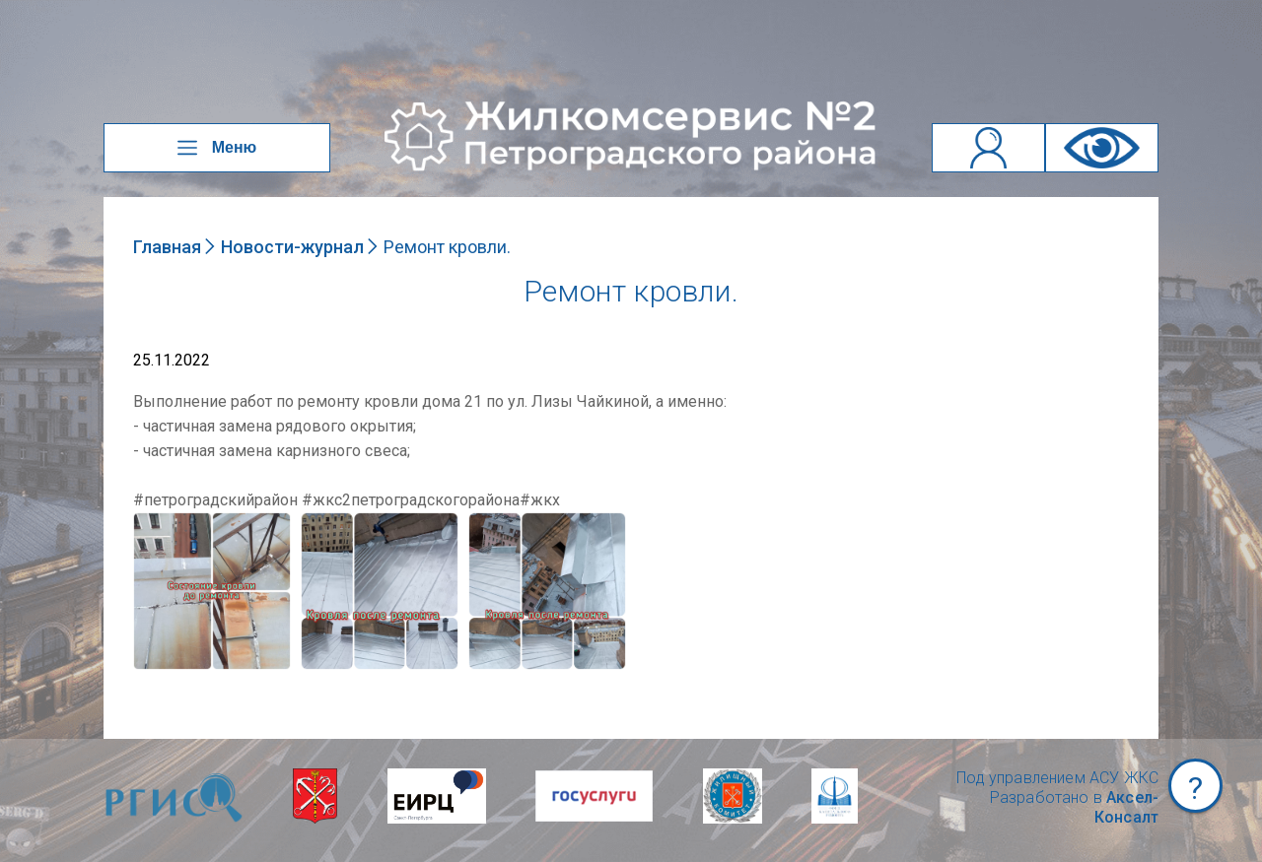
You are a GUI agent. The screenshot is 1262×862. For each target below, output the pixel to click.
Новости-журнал (292, 246)
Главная (167, 246)
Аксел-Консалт (1126, 807)
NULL (153, 521)
